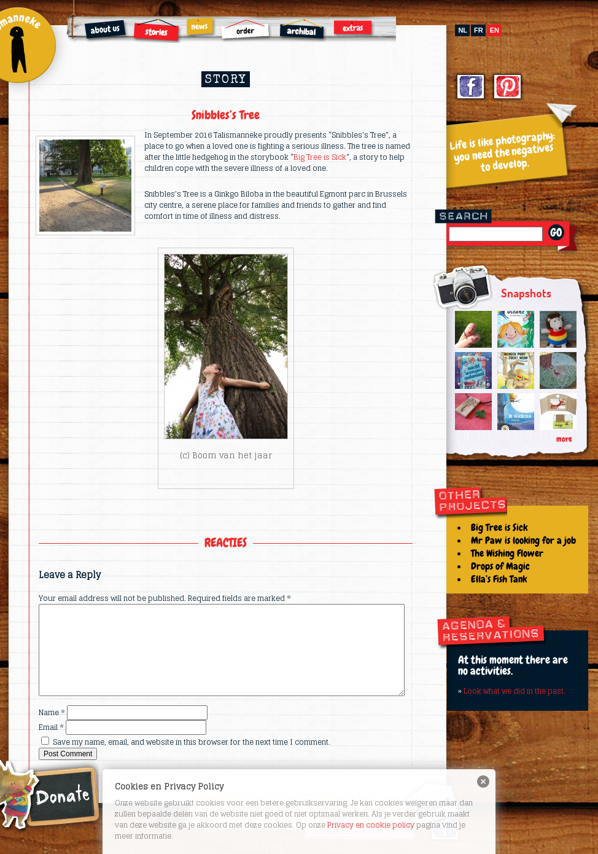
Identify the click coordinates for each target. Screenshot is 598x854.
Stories (157, 30)
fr (478, 30)
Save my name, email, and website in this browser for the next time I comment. (191, 741)
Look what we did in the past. (514, 690)
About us (106, 31)
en (494, 30)
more (564, 439)
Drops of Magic (500, 566)
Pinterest (508, 88)
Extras (354, 28)
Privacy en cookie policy (370, 824)
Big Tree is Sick (319, 157)
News (200, 27)
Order (246, 30)
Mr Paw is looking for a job (523, 540)
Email (51, 727)
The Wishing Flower (507, 553)
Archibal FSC (303, 31)
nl (462, 30)
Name (52, 712)
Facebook (471, 88)
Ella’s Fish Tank (499, 579)
